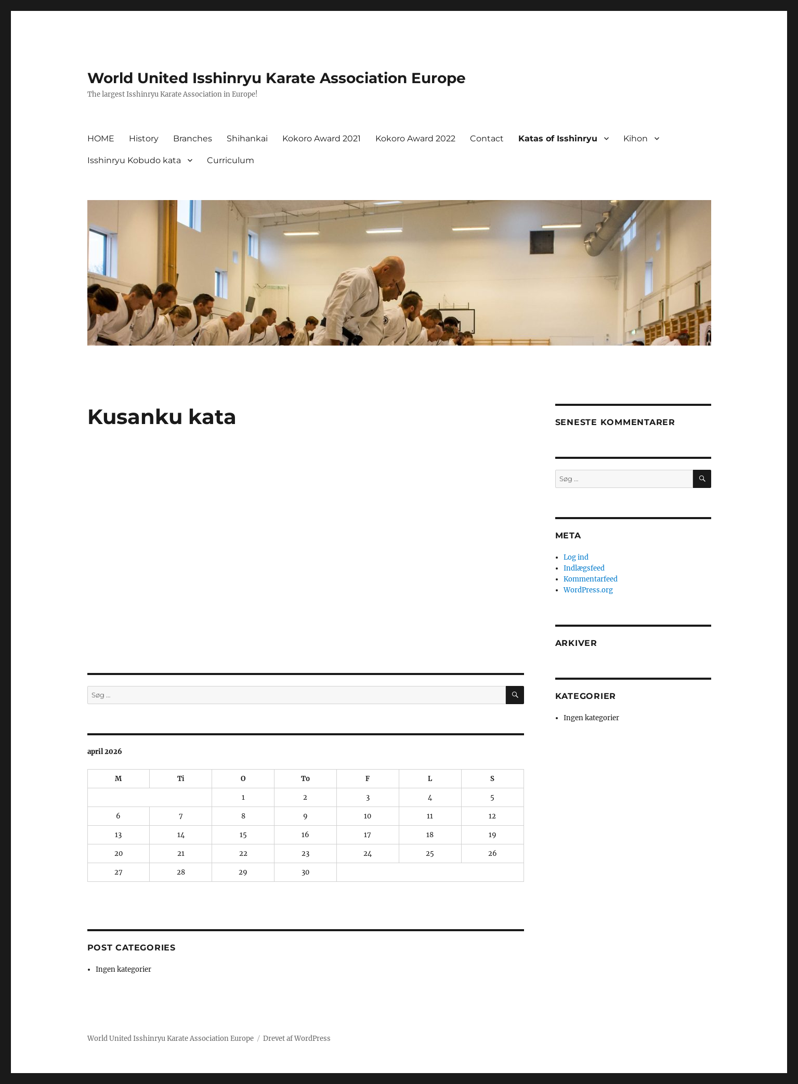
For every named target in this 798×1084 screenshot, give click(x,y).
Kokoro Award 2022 (415, 138)
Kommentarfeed (591, 579)
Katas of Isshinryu (557, 138)
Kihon (635, 138)
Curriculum (230, 160)
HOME (100, 138)
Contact (487, 138)
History (144, 138)
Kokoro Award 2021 (321, 138)
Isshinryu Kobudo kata (134, 160)
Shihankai (247, 138)
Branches (192, 138)
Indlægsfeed (584, 568)
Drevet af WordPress (297, 1038)
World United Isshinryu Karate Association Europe (276, 78)
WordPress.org (588, 590)
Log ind (576, 557)
